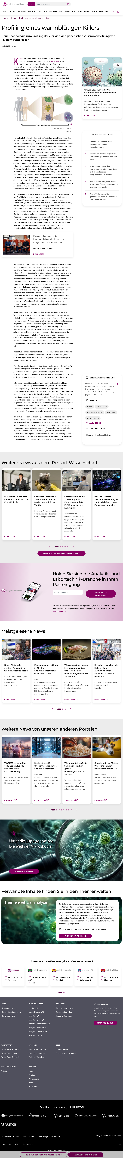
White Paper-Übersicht (10, 1057)
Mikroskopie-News (24, 871)
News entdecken (8, 1008)
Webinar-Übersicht (36, 1057)
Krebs (21, 58)
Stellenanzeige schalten (66, 1053)
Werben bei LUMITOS (10, 1136)
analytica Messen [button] (11, 11)
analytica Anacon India (39, 1023)
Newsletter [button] (102, 11)
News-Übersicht (8, 1016)
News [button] (24, 11)
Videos (4, 1071)
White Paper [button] (65, 11)
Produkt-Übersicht (64, 1016)
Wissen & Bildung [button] (86, 11)
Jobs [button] (74, 11)
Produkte (33, 1075)
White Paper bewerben (10, 1053)
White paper (34, 1079)
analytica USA (36, 1035)
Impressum (6, 1144)
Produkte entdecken (64, 1008)
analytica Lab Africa (38, 1031)
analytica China (36, 1020)
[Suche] (68, 4)
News (31, 1071)
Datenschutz (28, 1144)
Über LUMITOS (29, 1136)
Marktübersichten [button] (48, 11)
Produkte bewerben (64, 1012)
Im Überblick (34, 1008)
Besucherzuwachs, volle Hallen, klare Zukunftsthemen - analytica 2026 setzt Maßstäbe (104, 184)
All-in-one (33, 1086)
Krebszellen (55, 61)
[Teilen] (113, 11)
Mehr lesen (60, 611)
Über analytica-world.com (49, 1136)
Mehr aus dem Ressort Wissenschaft (61, 553)
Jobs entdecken (62, 1049)
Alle (30, 4)
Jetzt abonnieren (105, 1023)
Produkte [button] (33, 11)
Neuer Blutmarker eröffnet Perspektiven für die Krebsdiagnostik (101, 144)
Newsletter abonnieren (101, 593)
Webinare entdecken (37, 1049)
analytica (34, 1016)
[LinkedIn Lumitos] (120, 1144)
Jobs (31, 1082)
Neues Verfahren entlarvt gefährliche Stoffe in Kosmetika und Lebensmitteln (103, 197)
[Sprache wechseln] (118, 11)
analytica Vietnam (37, 1027)
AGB (16, 1144)
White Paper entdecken (11, 1049)
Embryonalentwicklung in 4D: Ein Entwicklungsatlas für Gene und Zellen (104, 157)
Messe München (36, 1012)
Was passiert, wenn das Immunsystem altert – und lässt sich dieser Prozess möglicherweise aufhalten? (103, 170)
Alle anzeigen (93, 423)
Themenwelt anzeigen (75, 936)
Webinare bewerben (37, 1053)
